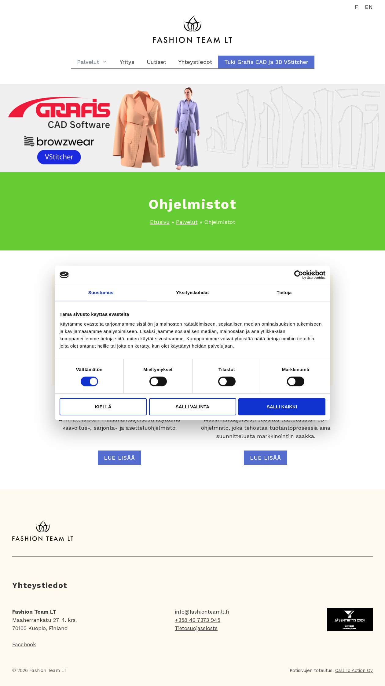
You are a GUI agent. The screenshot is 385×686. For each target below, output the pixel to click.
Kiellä (103, 406)
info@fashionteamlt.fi (202, 612)
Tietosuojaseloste (196, 628)
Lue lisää (119, 457)
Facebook (24, 644)
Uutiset (156, 62)
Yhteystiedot (195, 62)
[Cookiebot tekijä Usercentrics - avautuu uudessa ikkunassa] (298, 274)
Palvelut (95, 62)
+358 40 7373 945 (197, 620)
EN (369, 7)
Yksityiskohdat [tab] (192, 292)
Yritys (127, 62)
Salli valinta (192, 406)
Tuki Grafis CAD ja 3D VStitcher (266, 62)
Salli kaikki (282, 406)
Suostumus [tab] (101, 292)
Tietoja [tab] (284, 292)
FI (357, 7)
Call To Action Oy (354, 670)
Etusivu (160, 222)
